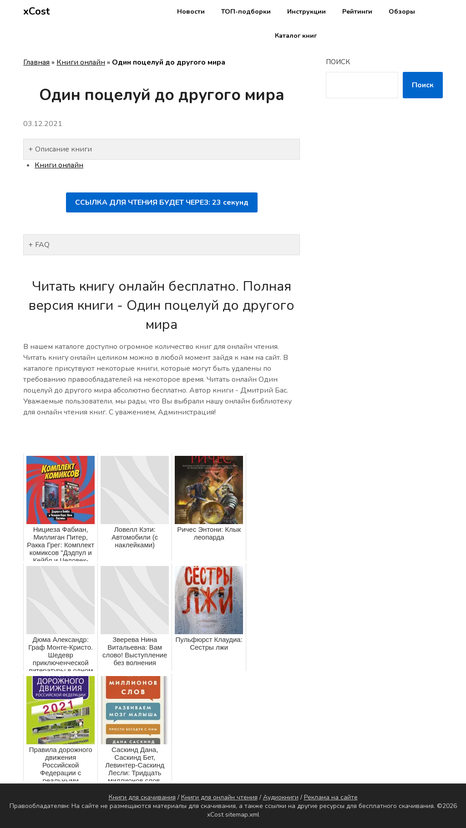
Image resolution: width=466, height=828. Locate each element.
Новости (191, 11)
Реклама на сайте (331, 797)
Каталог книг (296, 35)
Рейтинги (357, 11)
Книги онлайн (80, 62)
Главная (36, 62)
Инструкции (306, 11)
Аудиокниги (281, 797)
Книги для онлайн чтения (219, 797)
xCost (36, 11)
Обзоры (402, 11)
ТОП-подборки (246, 11)
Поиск (338, 61)
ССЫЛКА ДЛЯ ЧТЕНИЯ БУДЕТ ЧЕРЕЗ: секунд (161, 202)
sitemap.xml (242, 814)
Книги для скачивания (142, 797)
